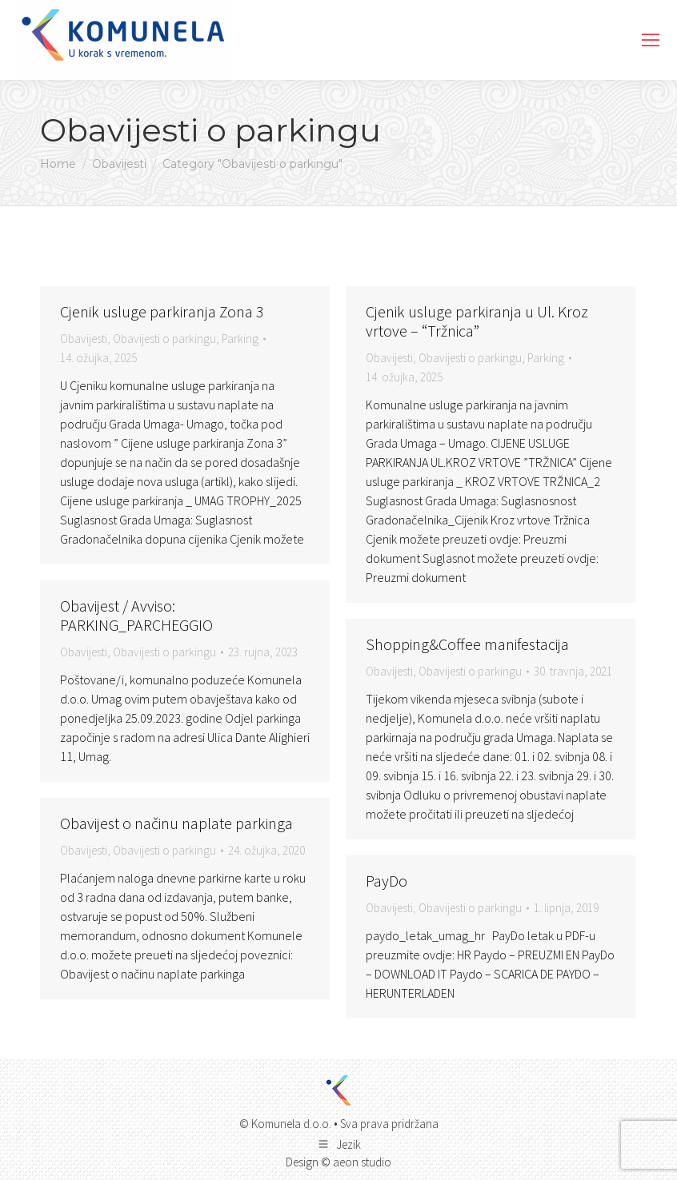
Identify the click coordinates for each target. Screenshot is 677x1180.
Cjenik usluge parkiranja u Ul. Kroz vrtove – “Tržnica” (477, 321)
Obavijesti (83, 338)
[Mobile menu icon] (650, 40)
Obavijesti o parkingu (164, 338)
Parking (240, 338)
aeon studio (362, 1162)
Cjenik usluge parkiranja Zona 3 (162, 311)
